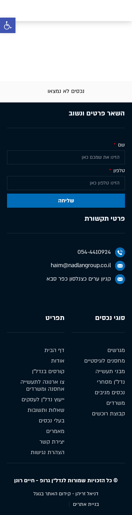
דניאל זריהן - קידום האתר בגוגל (66, 493)
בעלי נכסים (51, 420)
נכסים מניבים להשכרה (35, 64)
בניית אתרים (86, 504)
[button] (7, 25)
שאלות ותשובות (45, 410)
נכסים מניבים (82, 64)
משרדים (115, 403)
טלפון (118, 171)
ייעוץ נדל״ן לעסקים (42, 399)
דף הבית (113, 64)
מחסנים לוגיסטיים (104, 360)
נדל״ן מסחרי (111, 381)
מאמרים (55, 431)
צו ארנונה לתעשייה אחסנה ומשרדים (42, 385)
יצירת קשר (51, 441)
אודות (57, 360)
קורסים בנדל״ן (48, 371)
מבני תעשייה (110, 371)
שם (121, 145)
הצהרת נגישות (47, 452)
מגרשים (116, 350)
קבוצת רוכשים (108, 413)
